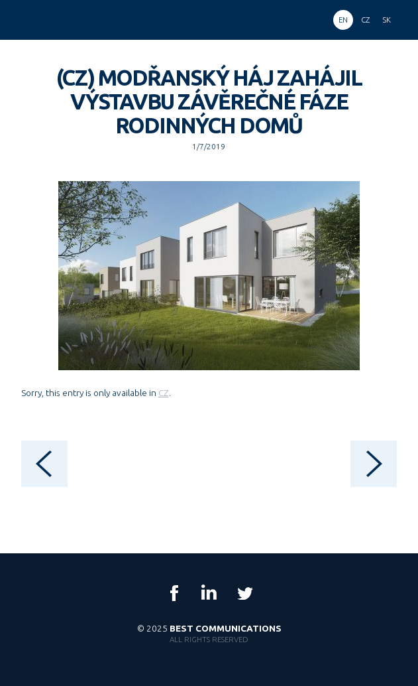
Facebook (174, 593)
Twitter (244, 593)
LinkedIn (209, 593)
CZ (163, 392)
